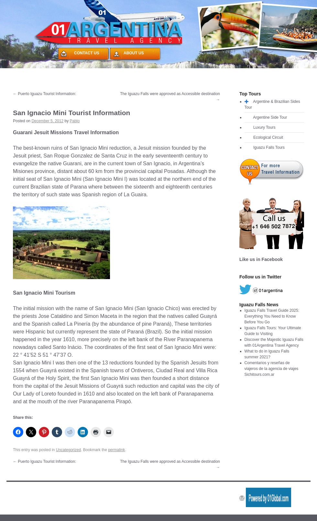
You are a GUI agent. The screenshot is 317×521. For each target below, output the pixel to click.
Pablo (75, 121)
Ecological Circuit (268, 137)
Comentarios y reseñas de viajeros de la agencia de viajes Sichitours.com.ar (272, 369)
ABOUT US (134, 53)
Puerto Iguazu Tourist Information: (44, 94)
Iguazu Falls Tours (269, 147)
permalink (116, 450)
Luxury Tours (264, 127)
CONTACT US (86, 53)
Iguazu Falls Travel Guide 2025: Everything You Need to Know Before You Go (272, 316)
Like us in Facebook (261, 259)
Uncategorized (68, 450)
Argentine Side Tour (270, 117)
